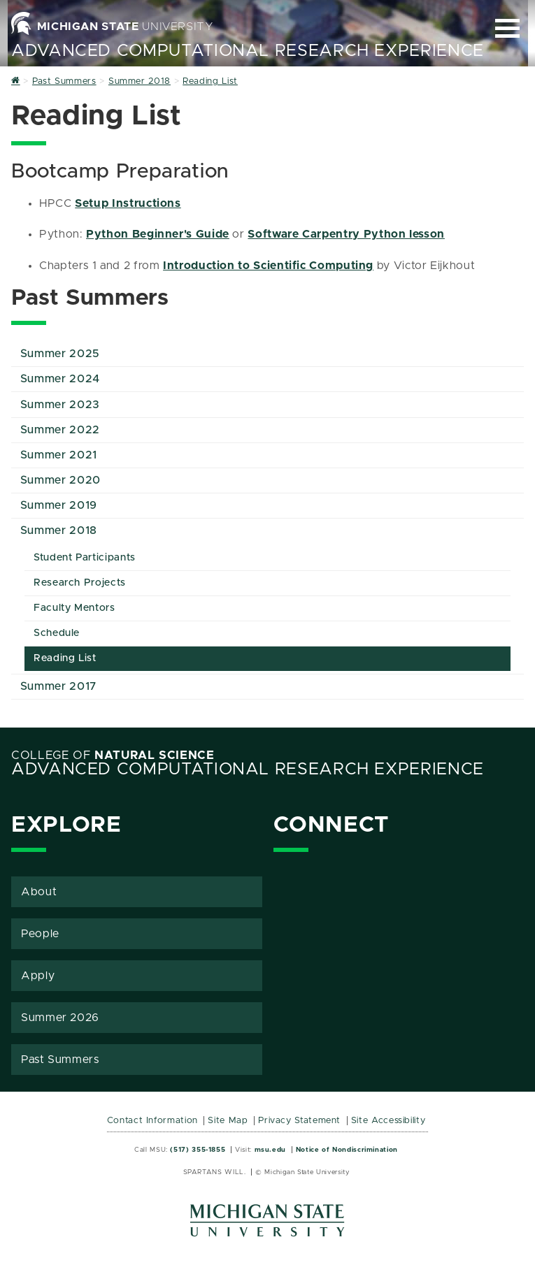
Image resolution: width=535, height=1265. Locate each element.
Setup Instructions (128, 203)
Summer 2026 (60, 1017)
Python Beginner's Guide (157, 234)
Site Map (228, 1120)
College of (113, 755)
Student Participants (85, 558)
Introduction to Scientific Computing (268, 265)
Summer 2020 (60, 480)
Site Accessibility (388, 1120)
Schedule (57, 633)
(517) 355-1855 (197, 1149)
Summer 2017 (58, 686)
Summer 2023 (60, 404)
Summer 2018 (58, 530)
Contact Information (152, 1120)
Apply (38, 975)
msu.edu (270, 1149)
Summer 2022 (60, 429)
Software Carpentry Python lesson (346, 234)
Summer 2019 (58, 505)
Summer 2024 (60, 378)
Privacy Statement (299, 1120)
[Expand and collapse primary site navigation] (507, 28)
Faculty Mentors (74, 608)
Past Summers (60, 1059)
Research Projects (80, 583)
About (39, 891)
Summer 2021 (58, 455)
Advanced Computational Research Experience (247, 51)
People (40, 933)
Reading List (65, 658)
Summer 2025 (60, 353)
